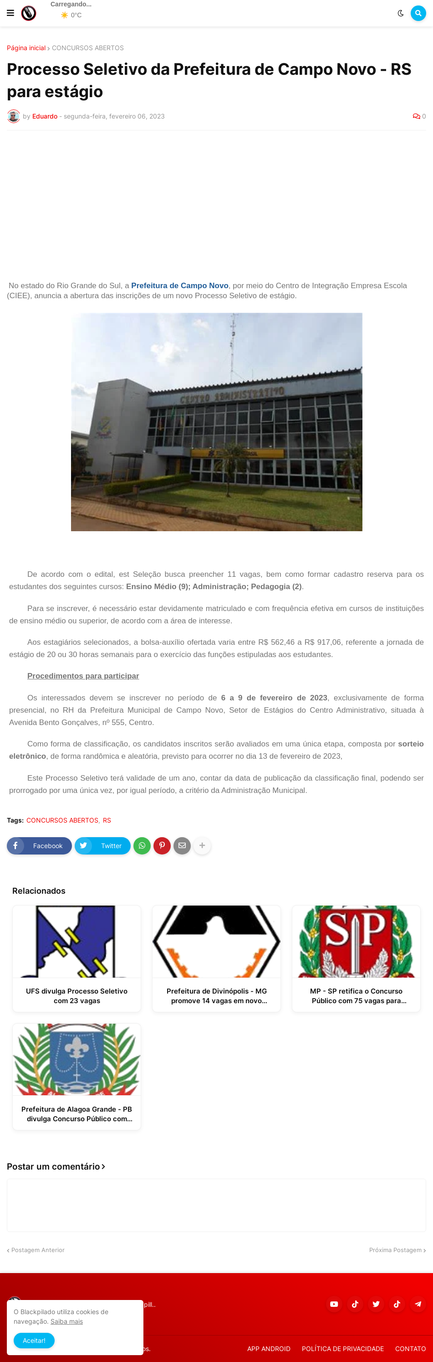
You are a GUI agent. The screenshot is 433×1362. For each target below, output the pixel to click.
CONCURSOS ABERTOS (88, 48)
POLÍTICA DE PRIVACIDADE (343, 1348)
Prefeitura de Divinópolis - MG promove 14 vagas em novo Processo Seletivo (217, 996)
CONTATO (410, 1348)
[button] (10, 13)
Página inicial (26, 48)
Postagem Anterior (38, 1249)
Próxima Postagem (395, 1249)
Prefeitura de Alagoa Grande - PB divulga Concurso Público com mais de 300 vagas (76, 1114)
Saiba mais (67, 1321)
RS (107, 820)
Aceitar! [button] (34, 1340)
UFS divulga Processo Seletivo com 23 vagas (76, 996)
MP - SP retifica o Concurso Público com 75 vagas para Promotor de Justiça (356, 996)
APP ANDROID (268, 1348)
